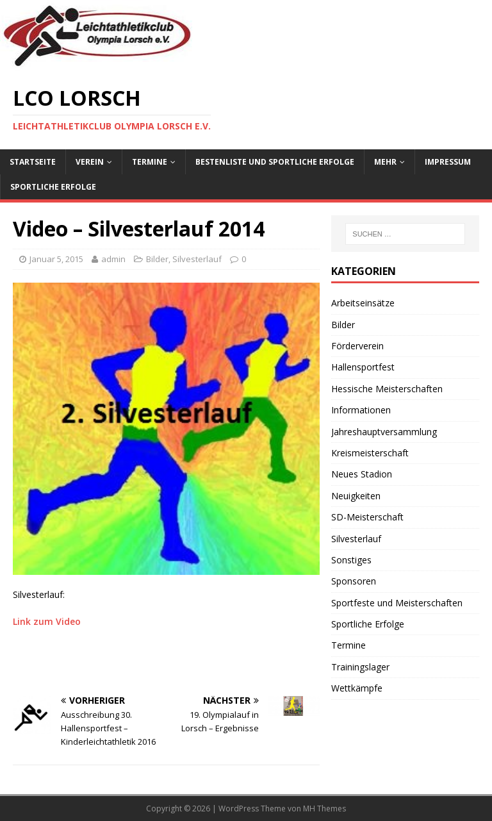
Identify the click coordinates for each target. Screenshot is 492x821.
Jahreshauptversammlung (384, 432)
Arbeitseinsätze (363, 303)
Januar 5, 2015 (56, 259)
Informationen (361, 410)
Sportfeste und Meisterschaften (397, 603)
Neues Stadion (361, 474)
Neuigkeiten (356, 496)
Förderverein (357, 346)
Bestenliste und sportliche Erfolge (274, 161)
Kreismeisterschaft (370, 453)
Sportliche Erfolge (53, 186)
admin (113, 259)
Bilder (157, 259)
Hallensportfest (363, 367)
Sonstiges (351, 560)
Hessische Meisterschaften (387, 389)
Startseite (33, 161)
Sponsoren (353, 581)
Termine (149, 161)
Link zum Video (47, 621)
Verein (90, 161)
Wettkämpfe (356, 688)
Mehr (385, 161)
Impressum (448, 161)
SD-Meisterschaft (367, 517)
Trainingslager (360, 667)
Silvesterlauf (197, 259)
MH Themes (324, 808)
